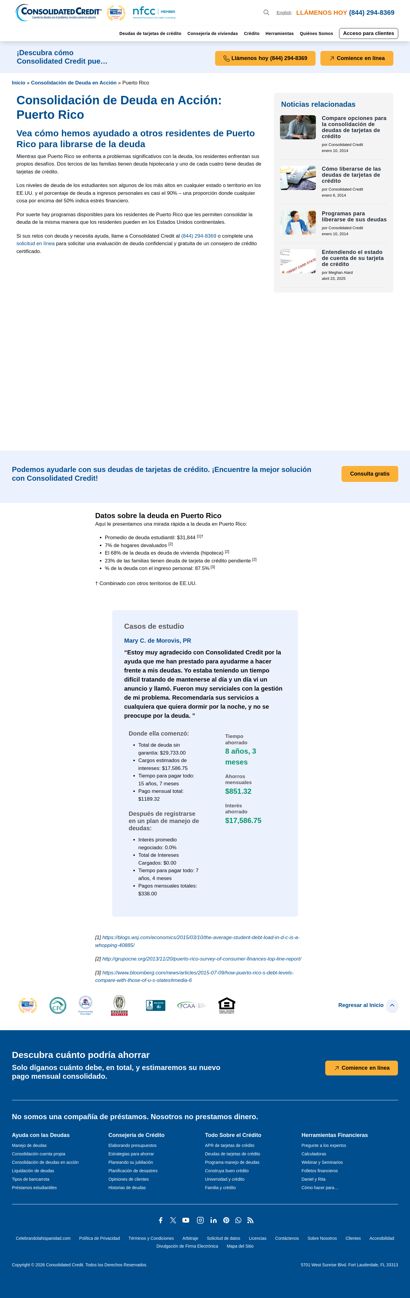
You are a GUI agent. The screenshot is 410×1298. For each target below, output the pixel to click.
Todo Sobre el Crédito (233, 1135)
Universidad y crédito (225, 1179)
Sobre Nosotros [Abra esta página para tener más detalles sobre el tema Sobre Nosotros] (322, 1238)
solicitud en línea (36, 243)
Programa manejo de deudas (232, 1162)
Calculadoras (314, 1153)
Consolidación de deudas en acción (45, 1162)
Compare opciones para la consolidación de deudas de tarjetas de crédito (354, 127)
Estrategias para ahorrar (131, 1153)
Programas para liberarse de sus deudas (354, 217)
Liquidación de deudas (33, 1170)
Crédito (251, 33)
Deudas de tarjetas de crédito (150, 33)
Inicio (18, 83)
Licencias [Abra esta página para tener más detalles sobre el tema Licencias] (257, 1238)
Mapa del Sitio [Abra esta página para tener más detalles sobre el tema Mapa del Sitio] (240, 1246)
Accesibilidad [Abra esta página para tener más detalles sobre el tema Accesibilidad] (382, 1238)
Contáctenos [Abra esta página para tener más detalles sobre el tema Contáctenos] (287, 1238)
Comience (357, 58)
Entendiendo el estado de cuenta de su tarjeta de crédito (353, 258)
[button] (116, 13)
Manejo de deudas (29, 1145)
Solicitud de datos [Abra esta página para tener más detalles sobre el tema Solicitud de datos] (223, 1238)
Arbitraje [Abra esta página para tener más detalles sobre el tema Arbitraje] (190, 1238)
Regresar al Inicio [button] (368, 1005)
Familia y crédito (220, 1187)
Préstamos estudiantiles (34, 1187)
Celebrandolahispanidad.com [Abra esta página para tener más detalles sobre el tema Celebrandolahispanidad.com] (43, 1238)
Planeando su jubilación (131, 1162)
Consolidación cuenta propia (38, 1153)
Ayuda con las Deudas (41, 1135)
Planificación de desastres (133, 1170)
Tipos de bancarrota (30, 1179)
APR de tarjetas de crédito (229, 1145)
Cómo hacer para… (320, 1187)
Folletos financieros (320, 1170)
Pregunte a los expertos (324, 1145)
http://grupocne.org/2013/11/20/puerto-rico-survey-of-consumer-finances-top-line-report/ (201, 959)
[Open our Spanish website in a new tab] (284, 12)
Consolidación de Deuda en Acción (74, 83)
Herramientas (279, 33)
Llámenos (265, 58)
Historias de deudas (127, 1187)
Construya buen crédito (227, 1170)
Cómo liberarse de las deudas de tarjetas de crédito (351, 175)
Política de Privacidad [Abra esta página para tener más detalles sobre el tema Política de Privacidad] (99, 1238)
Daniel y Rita (314, 1179)
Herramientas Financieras (335, 1135)
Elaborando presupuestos (133, 1145)
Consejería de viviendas (212, 33)
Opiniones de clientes (129, 1179)
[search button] (266, 12)
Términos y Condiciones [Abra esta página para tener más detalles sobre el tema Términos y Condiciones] (151, 1238)
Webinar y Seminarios (322, 1162)
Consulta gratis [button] (369, 474)
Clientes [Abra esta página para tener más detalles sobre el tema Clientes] (353, 1238)
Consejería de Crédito (137, 1135)
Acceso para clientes (368, 33)
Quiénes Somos (316, 33)
